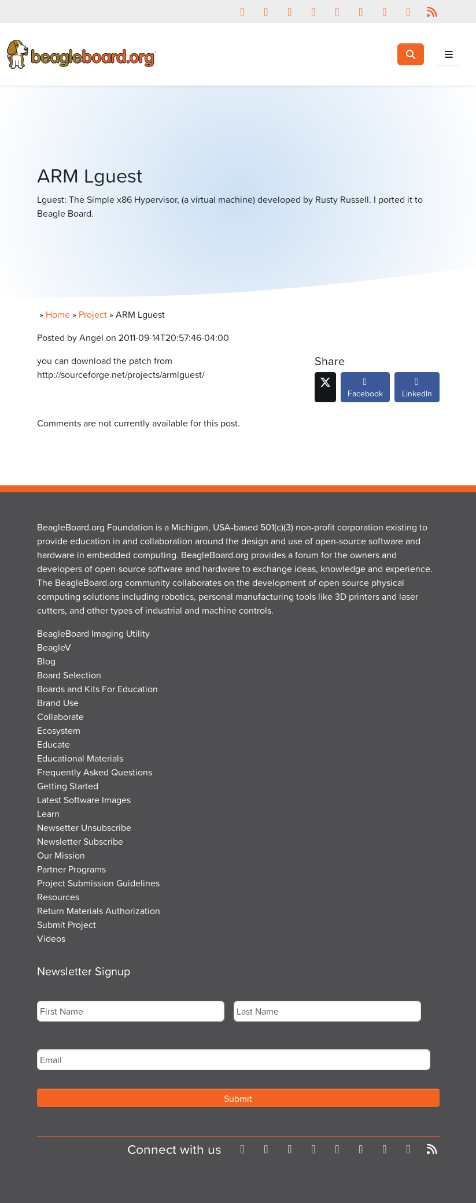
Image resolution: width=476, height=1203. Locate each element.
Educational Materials (80, 758)
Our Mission (61, 855)
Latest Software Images (84, 799)
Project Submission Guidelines (98, 883)
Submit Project (66, 924)
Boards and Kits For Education (97, 688)
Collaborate (60, 716)
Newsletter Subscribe (80, 841)
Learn (48, 813)
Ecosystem (58, 730)
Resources (58, 896)
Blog (46, 661)
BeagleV (54, 647)
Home (58, 314)
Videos (51, 938)
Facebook (365, 390)
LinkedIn (417, 390)
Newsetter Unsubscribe (84, 827)
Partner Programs (71, 869)
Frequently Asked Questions (94, 772)
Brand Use (58, 702)
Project (93, 314)
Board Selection (69, 675)
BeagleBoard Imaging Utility (93, 633)
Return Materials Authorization (98, 910)
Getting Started (67, 785)
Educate (53, 744)
